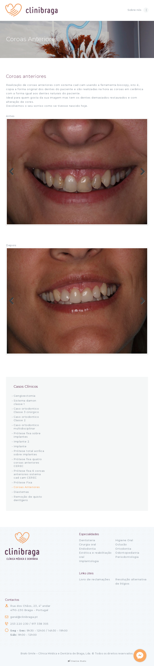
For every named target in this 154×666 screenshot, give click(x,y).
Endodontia (87, 548)
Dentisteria (87, 540)
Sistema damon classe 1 (25, 402)
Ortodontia (123, 548)
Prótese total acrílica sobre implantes (29, 452)
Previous (13, 172)
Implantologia (89, 561)
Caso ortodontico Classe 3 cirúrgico (26, 410)
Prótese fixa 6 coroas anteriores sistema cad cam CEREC (29, 474)
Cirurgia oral (87, 544)
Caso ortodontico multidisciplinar (26, 426)
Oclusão (121, 544)
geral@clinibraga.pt (24, 616)
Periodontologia (127, 556)
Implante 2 (21, 441)
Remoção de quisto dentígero (28, 498)
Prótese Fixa (23, 482)
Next (141, 172)
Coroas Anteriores (27, 487)
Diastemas (21, 491)
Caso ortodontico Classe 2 (26, 418)
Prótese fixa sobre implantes (27, 435)
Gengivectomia (24, 395)
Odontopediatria (127, 552)
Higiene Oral (124, 540)
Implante (20, 446)
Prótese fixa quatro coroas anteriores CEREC (28, 463)
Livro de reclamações (94, 579)
